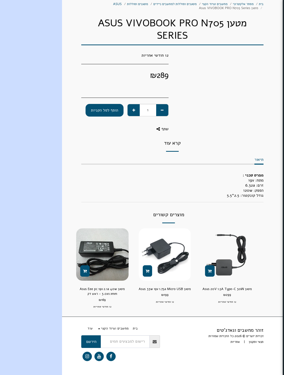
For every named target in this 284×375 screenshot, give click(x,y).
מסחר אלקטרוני (181, 4)
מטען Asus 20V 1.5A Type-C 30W (165, 289)
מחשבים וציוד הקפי (153, 4)
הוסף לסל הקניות (42, 110)
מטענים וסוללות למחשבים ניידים (113, 4)
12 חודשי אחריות (165, 302)
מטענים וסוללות (75, 4)
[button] (252, 195)
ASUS (55, 4)
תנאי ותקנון (194, 342)
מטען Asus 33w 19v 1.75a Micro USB (103, 289)
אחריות (173, 342)
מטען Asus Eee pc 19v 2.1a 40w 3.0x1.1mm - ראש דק (40, 291)
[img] (165, 254)
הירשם (29, 341)
